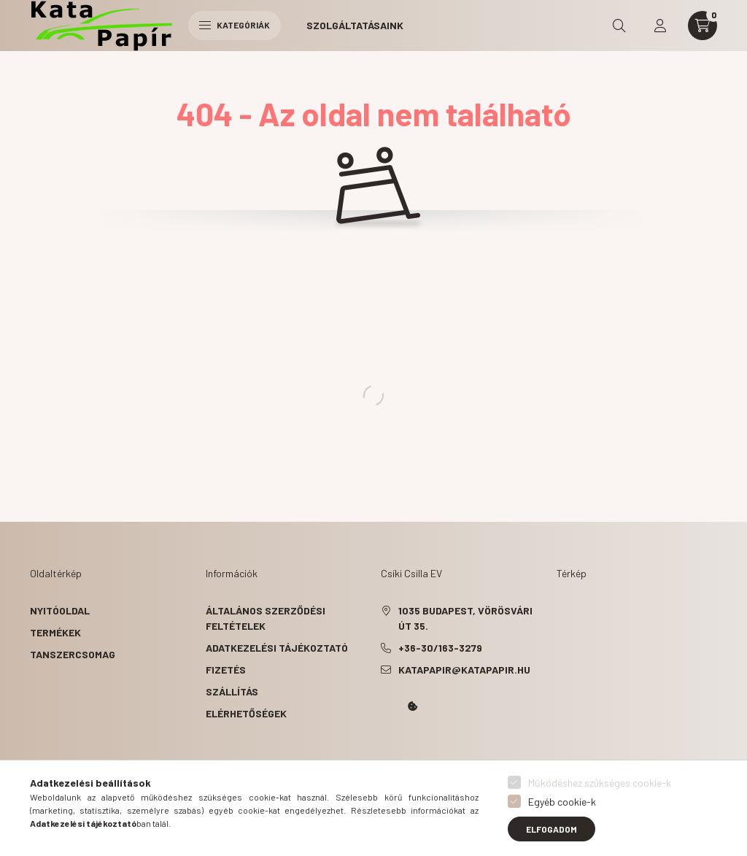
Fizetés (226, 669)
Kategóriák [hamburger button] (234, 25)
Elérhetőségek (246, 713)
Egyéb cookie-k (562, 801)
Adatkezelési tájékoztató (277, 647)
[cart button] (702, 25)
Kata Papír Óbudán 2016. (383, 747)
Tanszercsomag (72, 654)
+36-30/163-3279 (440, 647)
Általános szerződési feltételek (265, 618)
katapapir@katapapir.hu (464, 669)
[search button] (619, 25)
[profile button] (660, 25)
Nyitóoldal (60, 610)
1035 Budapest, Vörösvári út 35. (465, 618)
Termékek (55, 632)
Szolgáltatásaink (354, 25)
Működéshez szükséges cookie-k (599, 782)
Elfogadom (551, 829)
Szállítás (232, 691)
